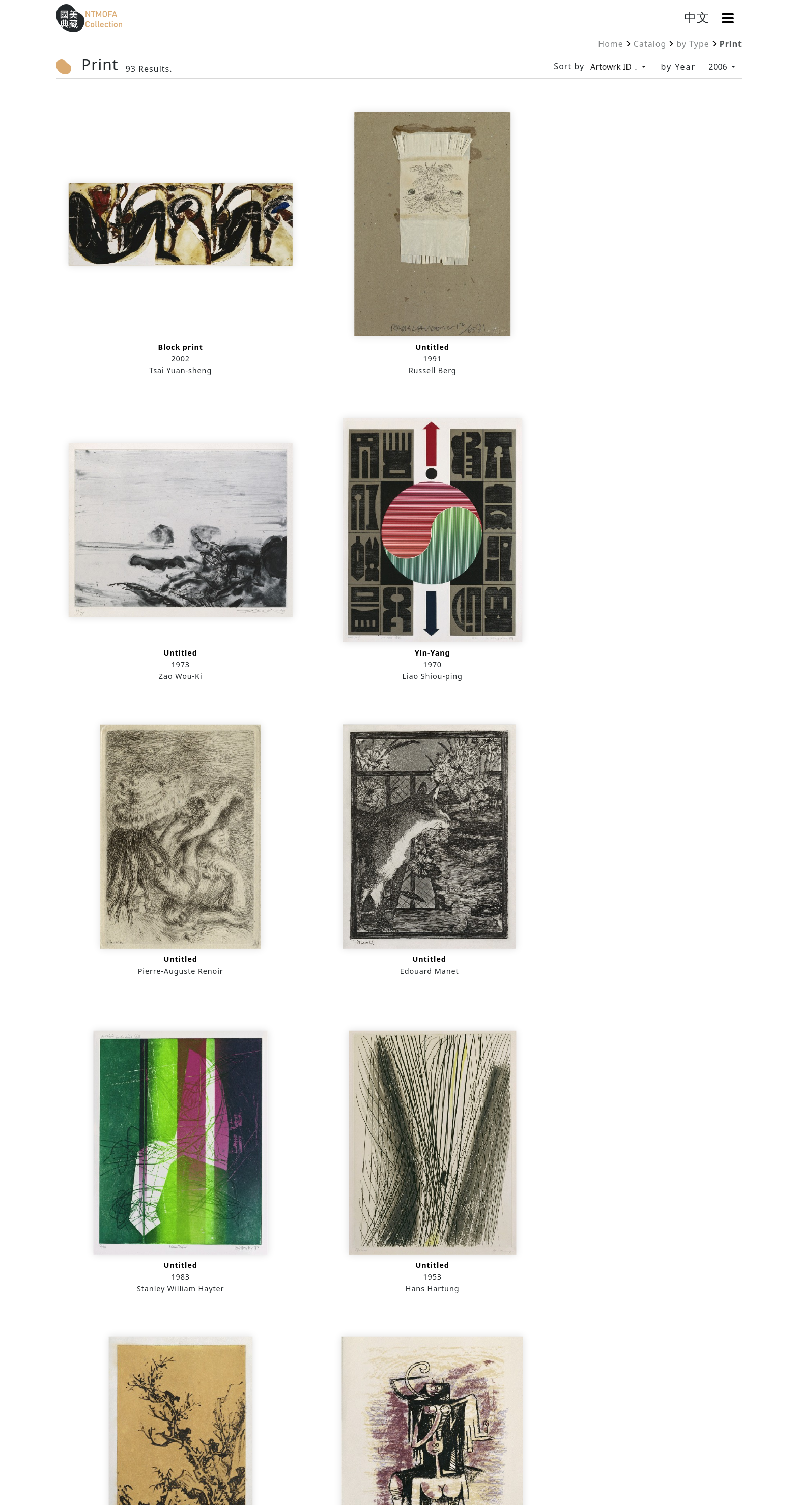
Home (610, 43)
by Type (692, 43)
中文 (696, 17)
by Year (678, 66)
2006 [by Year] (718, 66)
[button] (728, 18)
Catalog (650, 43)
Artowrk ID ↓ (615, 66)
